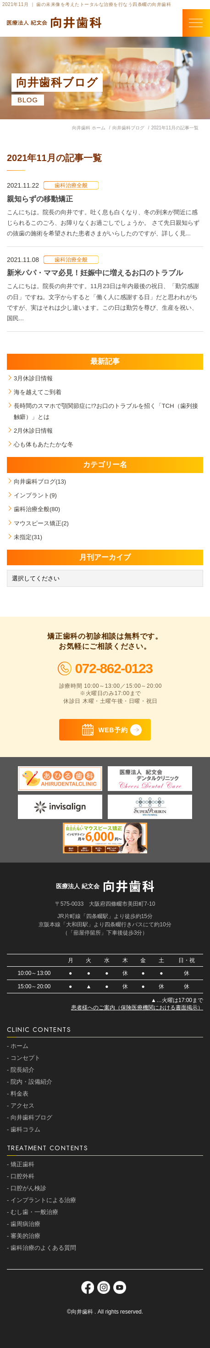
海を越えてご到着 (37, 392)
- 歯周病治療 (23, 1223)
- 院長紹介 (20, 1069)
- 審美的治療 (23, 1235)
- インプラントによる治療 (41, 1200)
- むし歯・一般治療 (32, 1212)
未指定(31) (28, 537)
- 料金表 (17, 1093)
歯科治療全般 (71, 185)
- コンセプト (23, 1057)
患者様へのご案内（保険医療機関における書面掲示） (137, 1007)
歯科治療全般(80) (37, 509)
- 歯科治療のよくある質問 (41, 1247)
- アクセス (20, 1105)
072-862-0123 (105, 668)
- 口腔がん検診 (26, 1188)
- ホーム (17, 1045)
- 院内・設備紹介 (29, 1081)
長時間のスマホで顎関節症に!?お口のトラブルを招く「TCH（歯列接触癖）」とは (106, 411)
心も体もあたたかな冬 (43, 444)
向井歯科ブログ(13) (40, 481)
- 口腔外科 (20, 1176)
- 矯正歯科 (20, 1164)
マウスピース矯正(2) (41, 523)
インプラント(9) (35, 495)
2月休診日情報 (33, 430)
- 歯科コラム (23, 1129)
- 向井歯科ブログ (29, 1117)
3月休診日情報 (33, 378)
